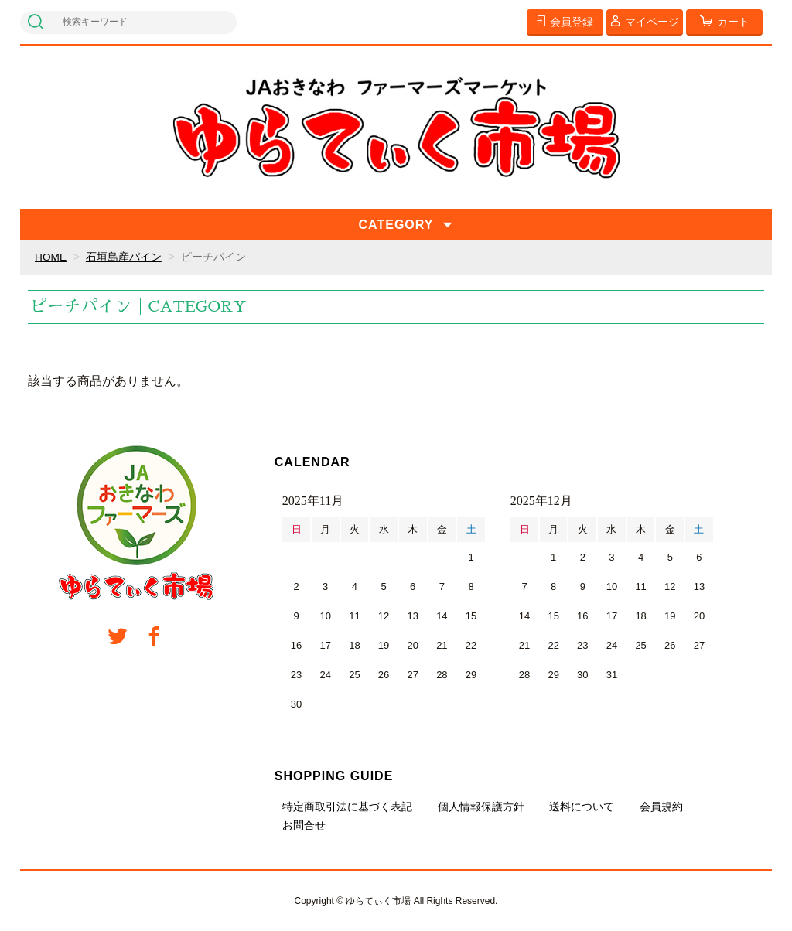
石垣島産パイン (124, 257)
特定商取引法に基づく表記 (347, 806)
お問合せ (304, 825)
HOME (51, 257)
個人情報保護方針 (481, 806)
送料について (581, 806)
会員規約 (661, 806)
